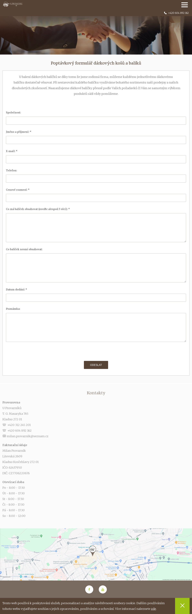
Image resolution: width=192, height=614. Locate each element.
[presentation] (96, 351)
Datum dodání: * (17, 289)
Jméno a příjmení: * (19, 131)
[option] (96, 32)
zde (153, 609)
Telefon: (12, 170)
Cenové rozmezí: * (18, 189)
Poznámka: (14, 308)
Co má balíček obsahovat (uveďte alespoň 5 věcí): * (38, 209)
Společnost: (14, 112)
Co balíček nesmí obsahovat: (25, 249)
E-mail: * (12, 151)
